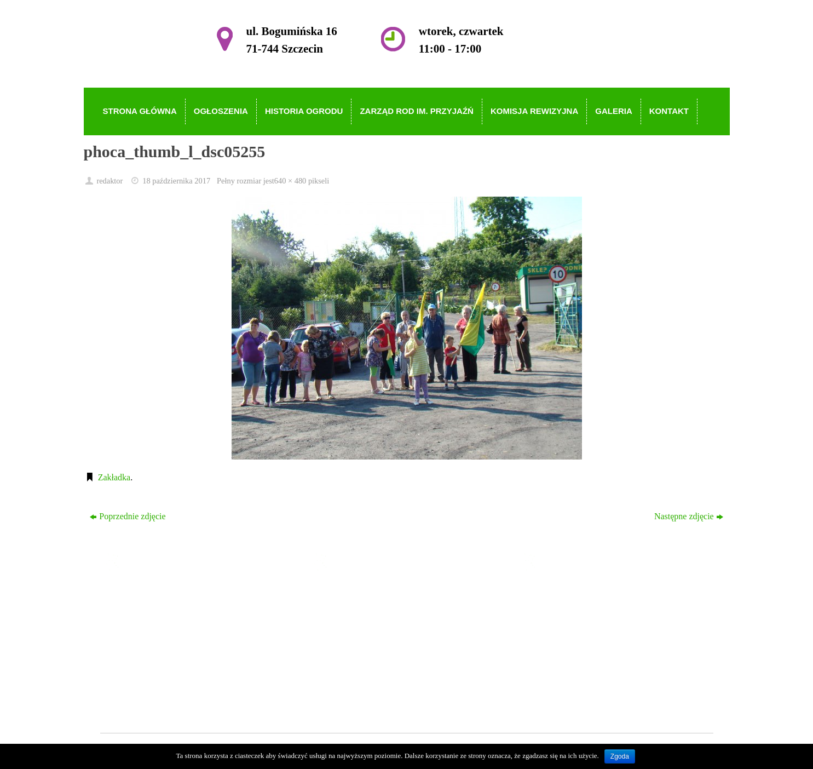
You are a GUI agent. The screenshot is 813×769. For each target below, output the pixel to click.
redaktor (109, 180)
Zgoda (619, 756)
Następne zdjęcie (688, 516)
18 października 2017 (176, 180)
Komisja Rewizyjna (370, 658)
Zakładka (114, 477)
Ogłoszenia (354, 610)
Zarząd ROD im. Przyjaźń (380, 642)
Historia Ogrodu (363, 626)
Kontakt (349, 689)
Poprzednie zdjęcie (127, 516)
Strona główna (360, 595)
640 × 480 (290, 180)
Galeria (348, 673)
